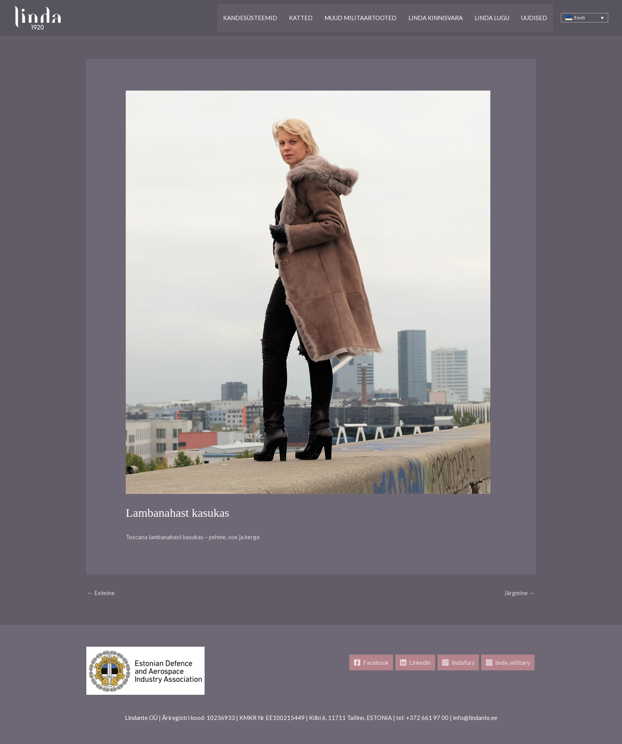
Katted (301, 17)
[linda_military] (507, 662)
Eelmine (101, 592)
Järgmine (519, 592)
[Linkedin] (415, 662)
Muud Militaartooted (360, 17)
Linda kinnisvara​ (435, 17)
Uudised (534, 17)
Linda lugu (492, 17)
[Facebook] (371, 662)
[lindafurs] (458, 662)
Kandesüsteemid (250, 17)
